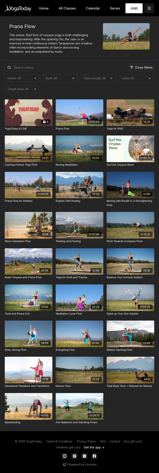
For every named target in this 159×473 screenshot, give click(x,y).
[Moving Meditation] (79, 165)
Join (134, 8)
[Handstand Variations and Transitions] (28, 386)
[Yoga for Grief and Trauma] (79, 277)
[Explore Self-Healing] (79, 201)
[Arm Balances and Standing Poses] (79, 422)
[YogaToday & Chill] (28, 129)
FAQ (103, 441)
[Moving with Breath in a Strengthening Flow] (130, 203)
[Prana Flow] (79, 129)
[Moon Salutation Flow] (28, 241)
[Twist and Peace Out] (28, 314)
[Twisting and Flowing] (79, 241)
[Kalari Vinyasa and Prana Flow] (28, 277)
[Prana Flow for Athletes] (28, 201)
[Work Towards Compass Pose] (130, 241)
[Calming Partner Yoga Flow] (28, 165)
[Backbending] (28, 422)
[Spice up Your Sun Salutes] (130, 314)
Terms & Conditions (59, 441)
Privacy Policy (86, 441)
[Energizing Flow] (79, 350)
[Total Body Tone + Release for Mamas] (130, 386)
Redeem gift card (68, 447)
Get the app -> (94, 447)
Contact (115, 441)
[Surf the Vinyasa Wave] (130, 165)
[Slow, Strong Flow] (28, 350)
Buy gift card (133, 441)
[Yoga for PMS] (130, 129)
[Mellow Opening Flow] (130, 350)
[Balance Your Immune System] (130, 277)
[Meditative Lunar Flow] (79, 314)
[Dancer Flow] (79, 386)
